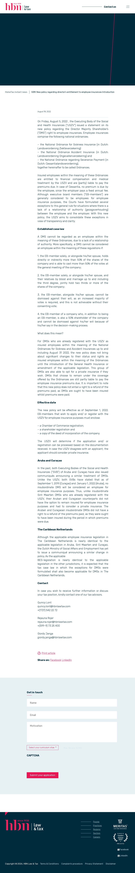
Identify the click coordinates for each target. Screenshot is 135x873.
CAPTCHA (33, 755)
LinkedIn (67, 660)
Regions (96, 829)
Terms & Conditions (49, 864)
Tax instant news (19, 92)
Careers (96, 837)
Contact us (110, 6)
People (96, 822)
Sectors (96, 833)
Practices (97, 825)
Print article (48, 653)
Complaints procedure (72, 864)
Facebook (55, 660)
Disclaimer (111, 864)
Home (8, 92)
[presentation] (46, 763)
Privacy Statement (94, 864)
